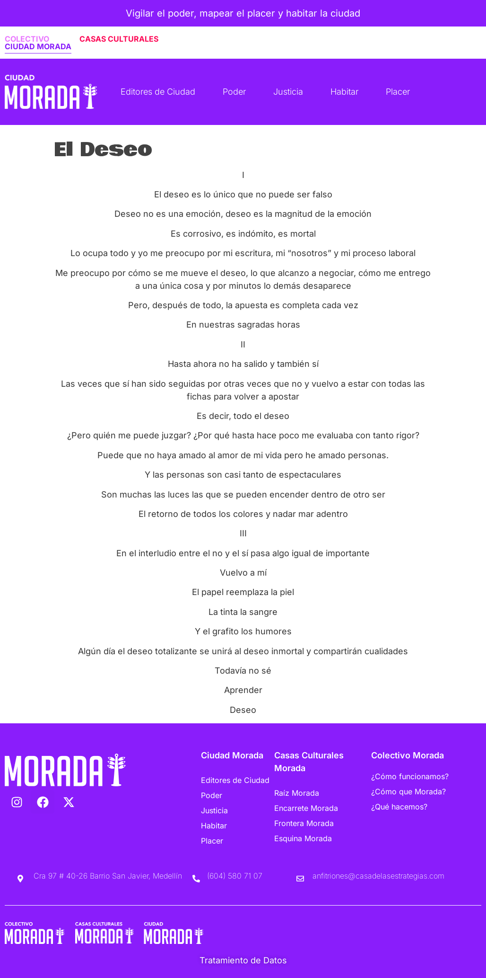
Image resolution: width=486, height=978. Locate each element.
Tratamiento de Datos (243, 960)
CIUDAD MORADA (38, 46)
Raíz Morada (296, 793)
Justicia (288, 92)
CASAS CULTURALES (118, 39)
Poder (234, 92)
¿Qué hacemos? (399, 806)
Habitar (344, 92)
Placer (398, 92)
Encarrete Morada (306, 808)
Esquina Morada (303, 838)
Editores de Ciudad (158, 92)
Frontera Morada (304, 823)
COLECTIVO (27, 39)
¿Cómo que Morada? (408, 791)
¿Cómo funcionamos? (410, 776)
